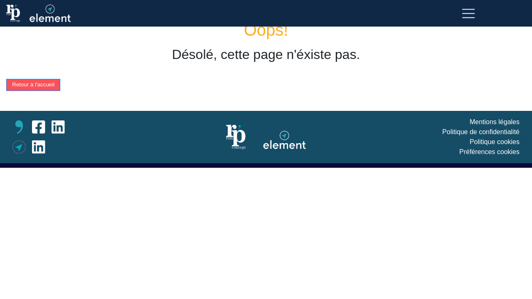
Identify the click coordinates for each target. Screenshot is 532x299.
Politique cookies (495, 141)
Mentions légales (495, 121)
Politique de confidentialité (481, 131)
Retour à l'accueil (33, 85)
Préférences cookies (489, 151)
